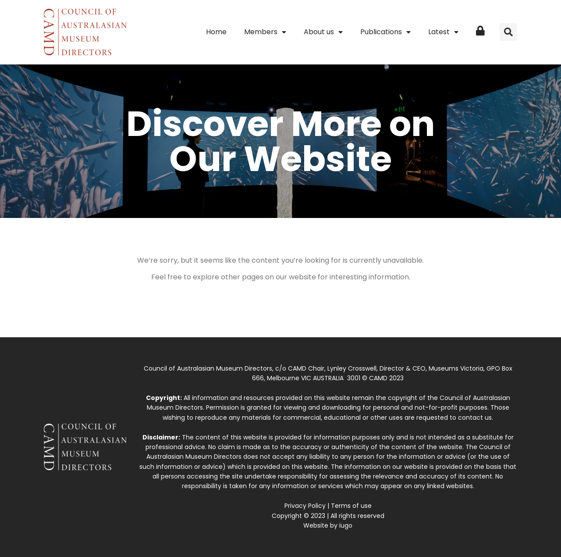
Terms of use (351, 505)
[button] (508, 32)
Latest (443, 32)
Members (265, 32)
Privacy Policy (305, 505)
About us (323, 32)
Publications (385, 32)
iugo (345, 525)
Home (216, 32)
